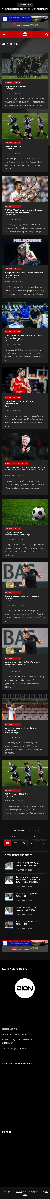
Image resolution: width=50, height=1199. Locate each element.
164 (35, 836)
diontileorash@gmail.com (14, 1048)
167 (15, 843)
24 (13, 836)
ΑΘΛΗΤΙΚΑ (8, 83)
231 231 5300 (7, 1043)
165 (43, 836)
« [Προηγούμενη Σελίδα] (36, 830)
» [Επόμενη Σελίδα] (37, 843)
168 (23, 843)
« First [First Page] (29, 830)
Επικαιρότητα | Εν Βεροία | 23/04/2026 (27, 922)
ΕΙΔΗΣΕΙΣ (17, 83)
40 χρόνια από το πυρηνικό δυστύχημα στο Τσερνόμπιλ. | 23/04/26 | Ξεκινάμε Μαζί (28, 879)
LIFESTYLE (8, 463)
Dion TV (19, 1192)
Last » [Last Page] (43, 843)
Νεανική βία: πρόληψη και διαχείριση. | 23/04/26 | (26, 908)
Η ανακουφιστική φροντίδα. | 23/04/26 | (27, 894)
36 (21, 836)
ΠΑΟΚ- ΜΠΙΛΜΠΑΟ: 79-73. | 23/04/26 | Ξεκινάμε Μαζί (28, 864)
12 (6, 836)
